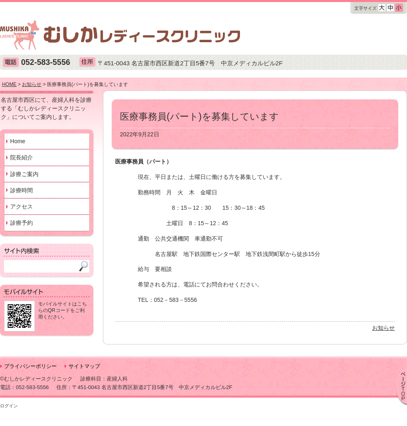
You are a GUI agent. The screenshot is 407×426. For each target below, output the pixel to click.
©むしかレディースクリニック (36, 379)
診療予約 (21, 222)
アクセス (21, 206)
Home (17, 141)
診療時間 (21, 190)
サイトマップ (84, 366)
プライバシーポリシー (30, 366)
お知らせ (383, 328)
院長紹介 (21, 157)
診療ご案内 (24, 174)
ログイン (9, 405)
